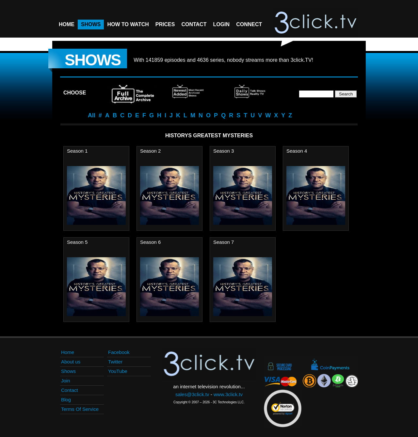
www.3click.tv (228, 394)
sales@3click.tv (192, 394)
